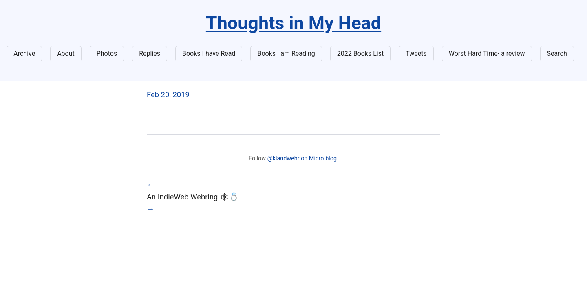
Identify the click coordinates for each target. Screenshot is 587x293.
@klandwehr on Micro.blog (302, 158)
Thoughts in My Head (293, 23)
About (66, 53)
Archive (24, 53)
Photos (107, 53)
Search (557, 53)
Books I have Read (208, 53)
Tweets (416, 53)
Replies (149, 53)
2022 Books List (360, 53)
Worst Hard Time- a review (487, 53)
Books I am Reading (286, 53)
